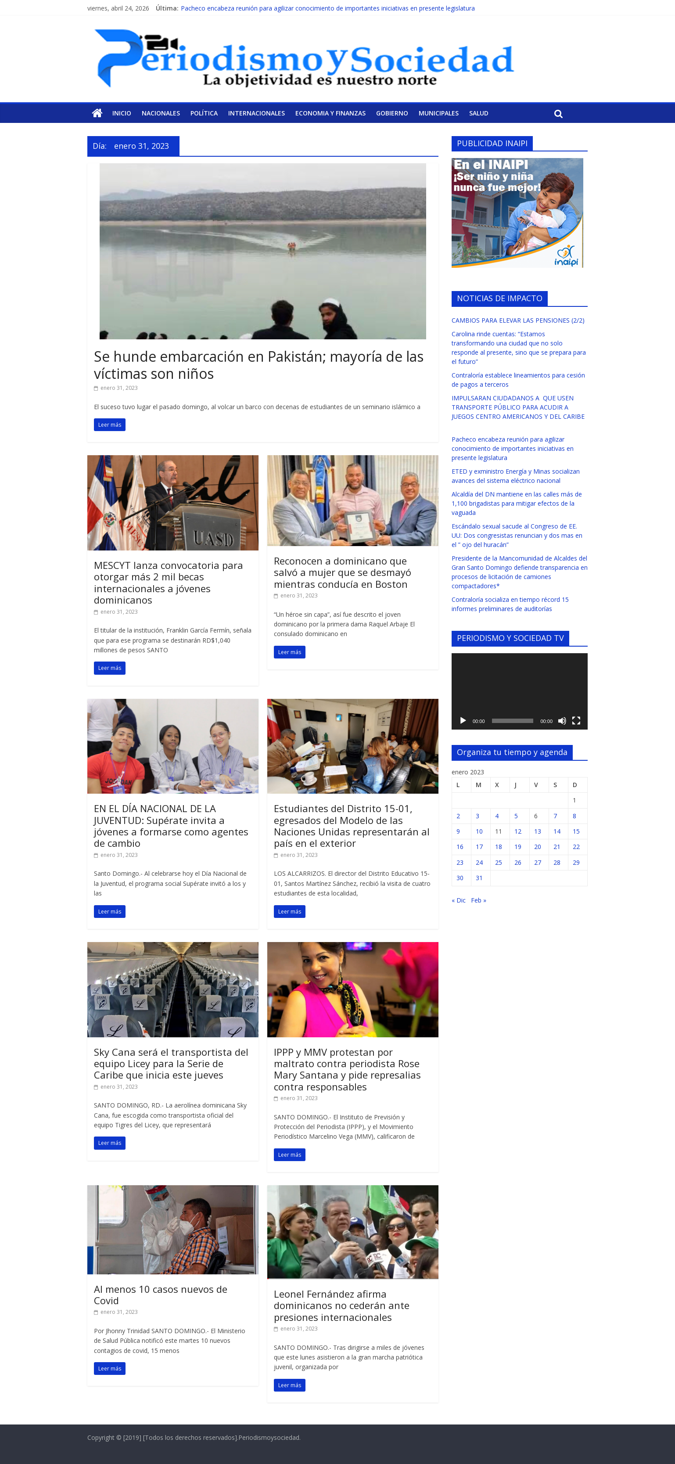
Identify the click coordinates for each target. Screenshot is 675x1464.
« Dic (459, 900)
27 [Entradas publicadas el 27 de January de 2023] (537, 862)
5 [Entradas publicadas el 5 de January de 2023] (516, 816)
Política (204, 113)
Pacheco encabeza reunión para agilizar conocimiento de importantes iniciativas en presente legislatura (328, 8)
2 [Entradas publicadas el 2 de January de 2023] (458, 816)
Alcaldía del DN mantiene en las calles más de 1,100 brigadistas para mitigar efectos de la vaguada (517, 503)
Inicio (121, 113)
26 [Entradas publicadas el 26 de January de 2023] (517, 862)
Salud (478, 113)
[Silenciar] (562, 720)
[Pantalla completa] (576, 720)
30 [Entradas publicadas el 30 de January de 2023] (459, 878)
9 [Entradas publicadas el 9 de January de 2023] (458, 831)
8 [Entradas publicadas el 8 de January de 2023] (574, 816)
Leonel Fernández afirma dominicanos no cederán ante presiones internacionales (341, 1305)
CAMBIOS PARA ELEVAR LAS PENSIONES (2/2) (518, 320)
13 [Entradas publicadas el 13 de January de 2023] (537, 831)
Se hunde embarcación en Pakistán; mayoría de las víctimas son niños (259, 364)
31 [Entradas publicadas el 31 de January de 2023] (479, 878)
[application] (520, 691)
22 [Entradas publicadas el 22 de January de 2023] (576, 846)
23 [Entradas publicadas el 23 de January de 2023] (459, 862)
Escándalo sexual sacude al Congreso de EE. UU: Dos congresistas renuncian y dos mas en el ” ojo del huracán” (517, 535)
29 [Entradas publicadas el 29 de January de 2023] (576, 862)
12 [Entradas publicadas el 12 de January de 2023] (517, 831)
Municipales (439, 113)
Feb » (478, 900)
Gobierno (392, 113)
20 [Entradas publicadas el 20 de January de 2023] (537, 846)
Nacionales (161, 113)
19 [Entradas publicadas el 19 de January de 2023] (517, 846)
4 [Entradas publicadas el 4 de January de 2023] (497, 816)
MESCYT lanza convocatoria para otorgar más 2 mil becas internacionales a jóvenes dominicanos (168, 582)
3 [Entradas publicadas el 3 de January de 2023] (477, 816)
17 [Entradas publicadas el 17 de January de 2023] (479, 846)
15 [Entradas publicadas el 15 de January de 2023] (576, 831)
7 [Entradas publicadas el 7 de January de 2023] (555, 816)
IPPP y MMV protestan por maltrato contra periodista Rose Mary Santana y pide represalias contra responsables (347, 1069)
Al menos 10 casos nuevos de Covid (160, 1294)
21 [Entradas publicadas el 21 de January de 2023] (556, 846)
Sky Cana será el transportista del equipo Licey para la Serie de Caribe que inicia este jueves (171, 1063)
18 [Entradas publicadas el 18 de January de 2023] (498, 846)
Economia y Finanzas (330, 113)
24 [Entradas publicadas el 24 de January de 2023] (479, 862)
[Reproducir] (463, 720)
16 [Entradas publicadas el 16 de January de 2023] (459, 846)
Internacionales (256, 113)
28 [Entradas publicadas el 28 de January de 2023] (556, 862)
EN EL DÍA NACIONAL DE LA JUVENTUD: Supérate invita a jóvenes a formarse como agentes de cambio (171, 825)
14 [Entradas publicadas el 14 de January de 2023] (556, 831)
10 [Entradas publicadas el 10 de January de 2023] (479, 831)
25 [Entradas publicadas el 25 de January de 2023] (498, 862)
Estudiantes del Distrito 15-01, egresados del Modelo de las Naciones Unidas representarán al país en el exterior (352, 825)
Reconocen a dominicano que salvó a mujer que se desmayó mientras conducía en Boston (342, 572)
